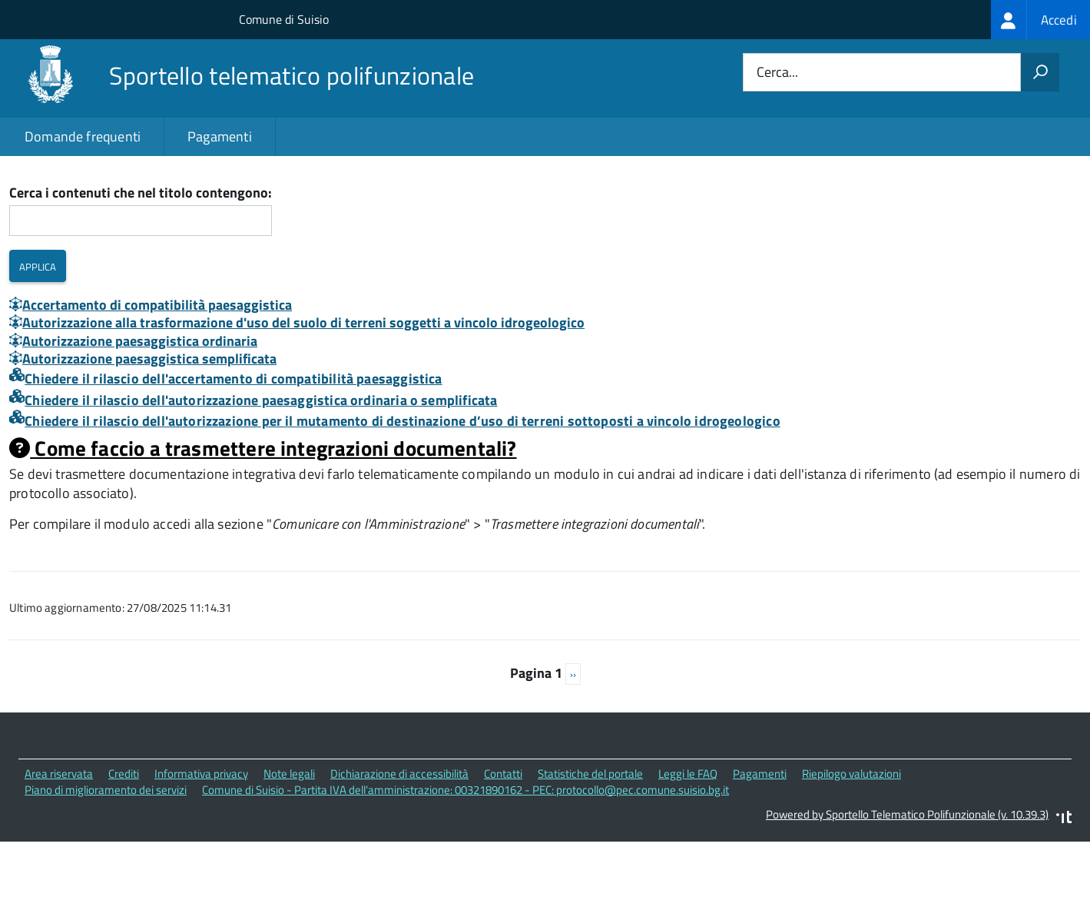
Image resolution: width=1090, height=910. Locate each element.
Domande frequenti (83, 136)
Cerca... (777, 73)
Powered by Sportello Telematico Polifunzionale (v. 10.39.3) (907, 882)
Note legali (289, 841)
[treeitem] (1040, 19)
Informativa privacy (201, 841)
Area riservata (59, 841)
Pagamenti (219, 136)
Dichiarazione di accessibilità (399, 841)
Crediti (123, 841)
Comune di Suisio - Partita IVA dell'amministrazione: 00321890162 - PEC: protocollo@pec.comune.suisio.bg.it (465, 857)
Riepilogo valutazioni (851, 841)
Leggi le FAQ (687, 841)
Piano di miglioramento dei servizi (106, 857)
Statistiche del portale (590, 841)
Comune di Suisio (284, 19)
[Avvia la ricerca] (1040, 72)
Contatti (503, 841)
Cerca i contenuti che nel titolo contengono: (140, 261)
